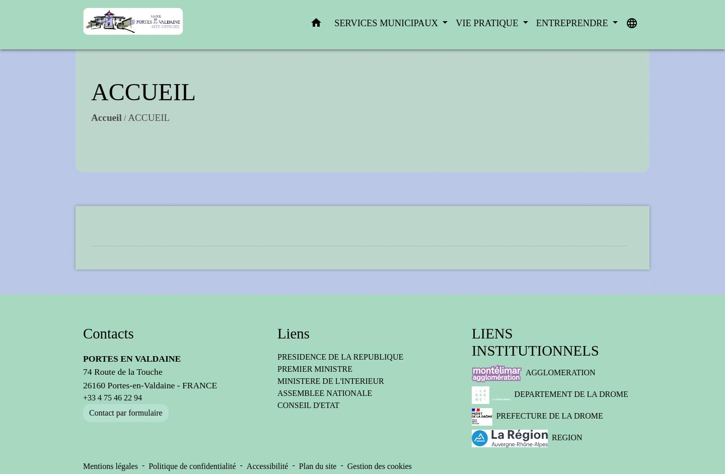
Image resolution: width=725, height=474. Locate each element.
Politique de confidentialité (192, 466)
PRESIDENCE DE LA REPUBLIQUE (340, 357)
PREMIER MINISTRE (314, 369)
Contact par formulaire (126, 413)
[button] (316, 25)
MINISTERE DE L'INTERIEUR (330, 381)
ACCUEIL (149, 117)
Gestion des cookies (379, 466)
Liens (293, 333)
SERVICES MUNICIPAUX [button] (387, 23)
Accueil (106, 117)
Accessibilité (267, 466)
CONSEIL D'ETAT (308, 405)
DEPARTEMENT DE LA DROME (550, 395)
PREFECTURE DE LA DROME (537, 417)
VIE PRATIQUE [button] (488, 23)
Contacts (108, 333)
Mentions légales (110, 466)
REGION (527, 438)
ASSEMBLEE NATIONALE (324, 393)
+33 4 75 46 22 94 (112, 397)
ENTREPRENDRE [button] (573, 23)
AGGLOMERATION (534, 373)
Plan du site (318, 466)
